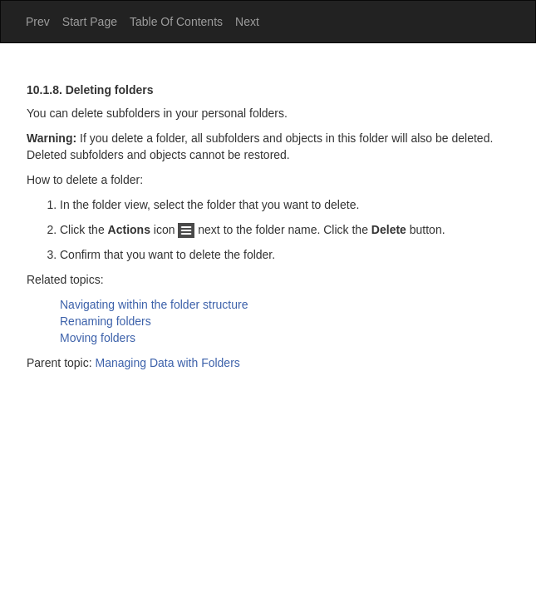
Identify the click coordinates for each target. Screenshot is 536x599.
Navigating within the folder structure (154, 304)
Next (247, 21)
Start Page (89, 21)
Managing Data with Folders (168, 362)
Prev (38, 21)
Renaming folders (105, 321)
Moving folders (97, 337)
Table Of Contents (176, 21)
